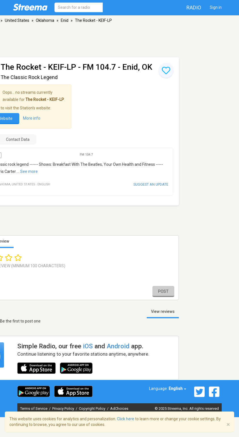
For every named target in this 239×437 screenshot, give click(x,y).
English (177, 388)
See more (29, 171)
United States (17, 20)
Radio (193, 7)
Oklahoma (45, 20)
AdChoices (119, 408)
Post (163, 291)
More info (31, 118)
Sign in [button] (216, 7)
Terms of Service (34, 408)
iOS (88, 346)
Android (118, 346)
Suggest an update (150, 184)
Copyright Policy (92, 408)
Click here (125, 419)
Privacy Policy (63, 408)
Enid (64, 20)
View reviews (163, 311)
